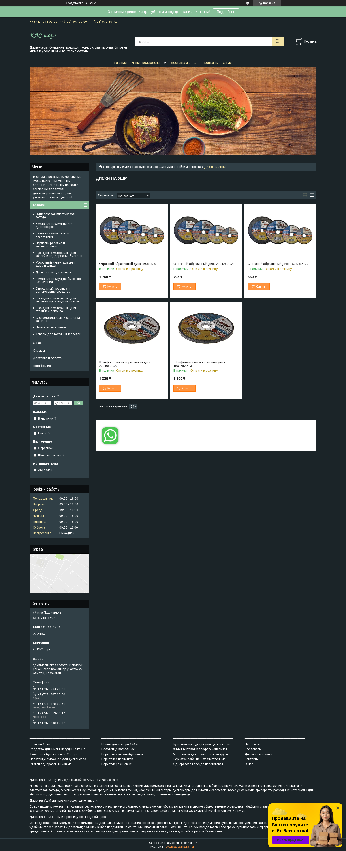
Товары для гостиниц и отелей (58, 334)
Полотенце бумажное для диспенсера (58, 759)
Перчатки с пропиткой (117, 759)
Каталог (39, 205)
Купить (112, 286)
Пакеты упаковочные (51, 327)
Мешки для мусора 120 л (119, 744)
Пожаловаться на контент (180, 846)
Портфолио (42, 365)
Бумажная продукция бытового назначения (58, 280)
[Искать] (278, 41)
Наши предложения (146, 62)
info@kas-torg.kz (49, 612)
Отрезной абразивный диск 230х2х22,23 (204, 264)
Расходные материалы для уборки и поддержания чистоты (59, 254)
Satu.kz (192, 842)
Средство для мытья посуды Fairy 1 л (57, 749)
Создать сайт (74, 3)
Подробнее (226, 12)
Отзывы (39, 350)
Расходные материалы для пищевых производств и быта (57, 299)
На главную (253, 744)
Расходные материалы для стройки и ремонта (166, 167)
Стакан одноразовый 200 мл (50, 764)
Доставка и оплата (185, 62)
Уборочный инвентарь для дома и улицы (55, 264)
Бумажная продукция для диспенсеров (54, 225)
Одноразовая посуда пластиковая (198, 764)
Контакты (211, 62)
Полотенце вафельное (118, 749)
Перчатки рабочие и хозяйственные (50, 244)
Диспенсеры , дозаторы (53, 272)
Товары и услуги (117, 167)
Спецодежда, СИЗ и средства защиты (58, 319)
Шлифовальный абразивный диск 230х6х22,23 (125, 363)
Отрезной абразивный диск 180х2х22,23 (278, 264)
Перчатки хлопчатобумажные (122, 754)
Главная (120, 62)
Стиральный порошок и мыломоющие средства (53, 290)
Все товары (253, 749)
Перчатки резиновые (116, 764)
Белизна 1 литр (41, 744)
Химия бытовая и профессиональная (200, 749)
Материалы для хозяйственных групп (200, 754)
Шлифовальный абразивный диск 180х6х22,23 (199, 363)
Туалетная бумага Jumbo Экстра (53, 754)
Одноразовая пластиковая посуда (55, 215)
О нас (227, 62)
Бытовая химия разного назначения (53, 235)
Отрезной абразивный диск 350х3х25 (127, 264)
